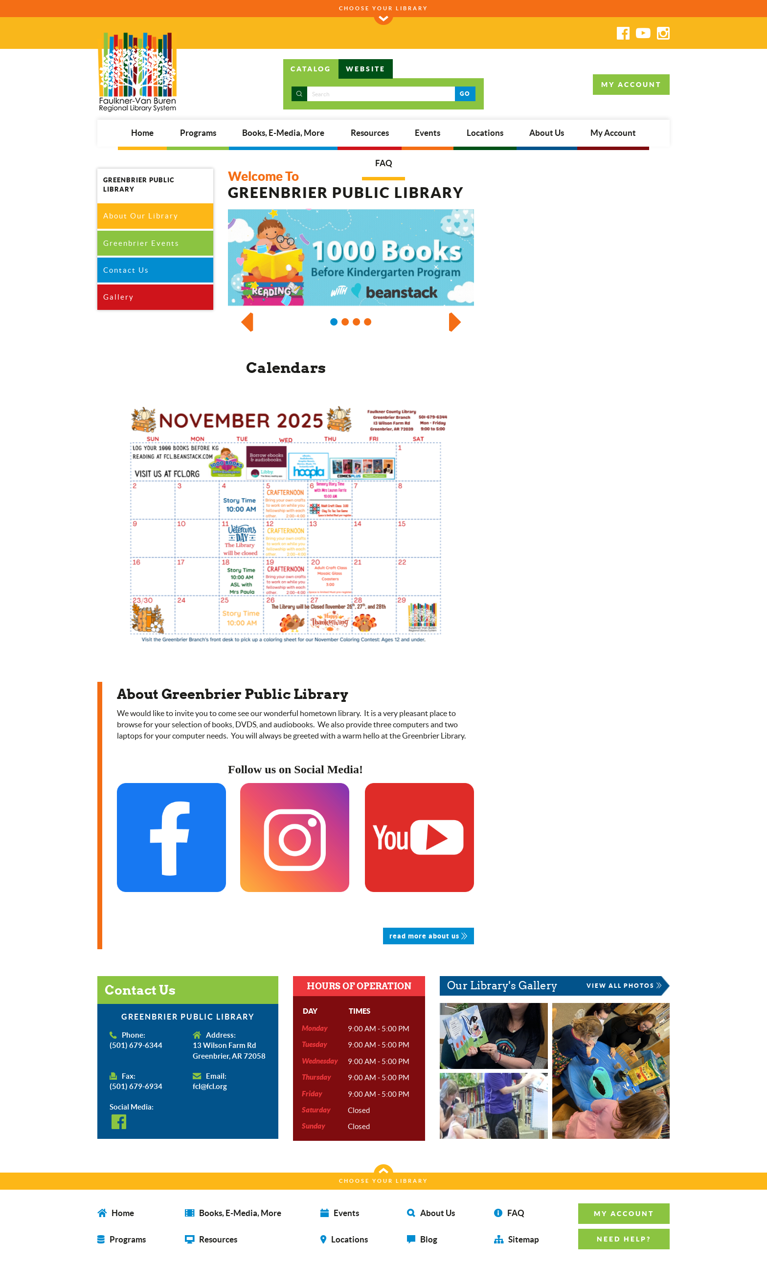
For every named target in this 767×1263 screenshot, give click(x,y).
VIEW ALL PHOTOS (624, 985)
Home (142, 133)
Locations (485, 133)
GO (465, 93)
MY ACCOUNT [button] (631, 84)
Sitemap (516, 1239)
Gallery (118, 297)
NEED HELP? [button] (624, 1239)
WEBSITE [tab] (365, 69)
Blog (422, 1239)
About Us (546, 133)
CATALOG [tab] (311, 69)
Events (427, 133)
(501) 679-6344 (136, 1045)
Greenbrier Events (141, 243)
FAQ (383, 163)
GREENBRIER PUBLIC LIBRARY (139, 184)
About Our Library (141, 216)
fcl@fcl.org (210, 1086)
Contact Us (126, 270)
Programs (198, 133)
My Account (613, 133)
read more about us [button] (428, 936)
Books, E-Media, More (283, 133)
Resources (370, 133)
